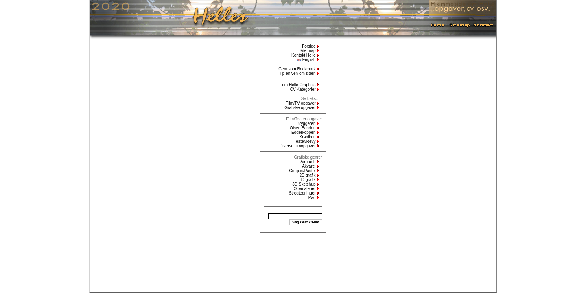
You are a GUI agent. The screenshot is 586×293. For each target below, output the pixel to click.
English (306, 59)
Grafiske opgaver (299, 107)
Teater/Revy (304, 141)
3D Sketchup (303, 184)
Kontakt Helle (303, 55)
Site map (307, 50)
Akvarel (308, 166)
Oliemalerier (305, 188)
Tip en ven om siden (297, 73)
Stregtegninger (302, 193)
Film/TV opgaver (300, 103)
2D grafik (307, 175)
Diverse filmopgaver (297, 146)
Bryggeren (306, 123)
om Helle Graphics (298, 85)
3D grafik (307, 179)
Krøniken (307, 137)
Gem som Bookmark (296, 69)
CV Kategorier (303, 89)
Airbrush (307, 162)
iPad (311, 197)
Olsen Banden (302, 128)
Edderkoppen (303, 132)
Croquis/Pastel (302, 170)
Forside (308, 46)
